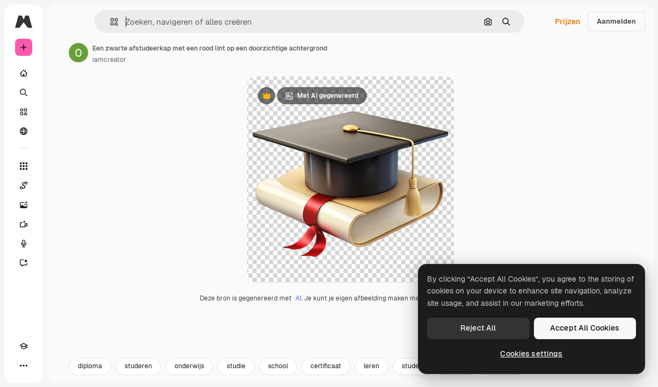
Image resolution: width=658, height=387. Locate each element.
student (413, 374)
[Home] (23, 73)
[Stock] (23, 111)
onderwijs (189, 374)
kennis (457, 374)
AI (298, 307)
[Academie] (23, 346)
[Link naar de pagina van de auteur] (78, 52)
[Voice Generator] (23, 243)
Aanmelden (616, 21)
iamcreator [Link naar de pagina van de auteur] (109, 59)
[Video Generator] (23, 224)
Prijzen (567, 21)
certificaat (325, 374)
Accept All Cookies (585, 328)
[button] (110, 22)
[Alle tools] (23, 166)
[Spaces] (23, 185)
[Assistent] (23, 262)
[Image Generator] (23, 204)
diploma (90, 374)
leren (371, 374)
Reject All (478, 328)
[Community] (23, 131)
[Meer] (23, 365)
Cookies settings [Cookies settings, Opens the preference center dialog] (531, 354)
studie (236, 374)
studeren (138, 374)
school (278, 374)
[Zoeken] (23, 92)
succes (500, 374)
